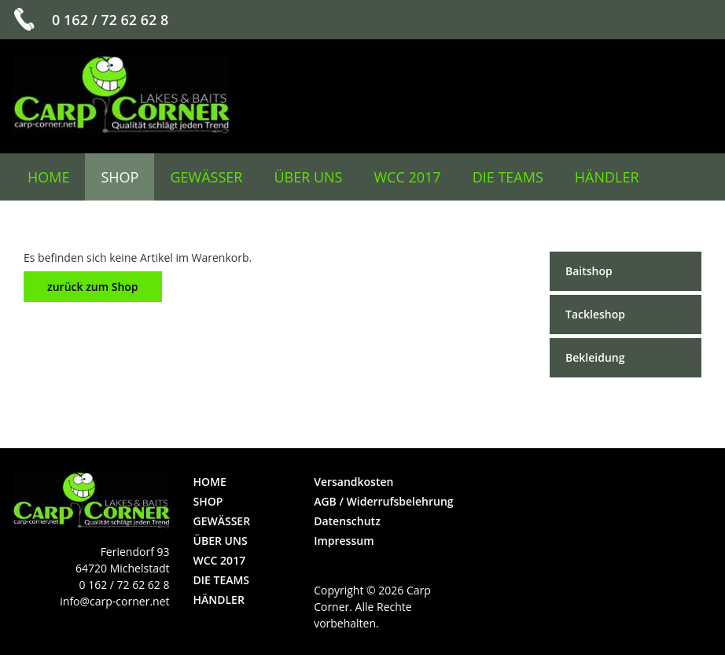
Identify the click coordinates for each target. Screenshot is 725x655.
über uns (308, 176)
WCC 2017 (407, 176)
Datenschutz (347, 520)
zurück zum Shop (92, 286)
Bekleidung (594, 357)
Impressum (344, 540)
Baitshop (589, 270)
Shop (119, 176)
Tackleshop (595, 314)
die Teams (508, 176)
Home (48, 176)
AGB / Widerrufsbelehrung (383, 501)
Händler (607, 176)
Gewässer (206, 176)
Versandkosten (353, 481)
